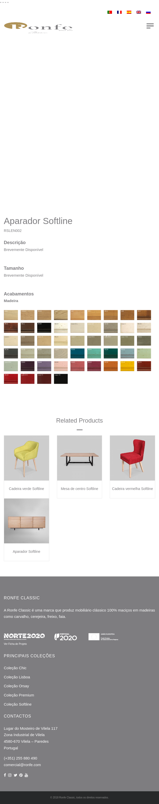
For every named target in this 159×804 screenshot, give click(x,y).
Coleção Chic (15, 668)
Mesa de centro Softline (79, 489)
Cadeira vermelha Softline (132, 489)
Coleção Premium (19, 695)
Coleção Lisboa (17, 677)
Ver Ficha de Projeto (15, 644)
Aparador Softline (26, 551)
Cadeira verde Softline (26, 489)
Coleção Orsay (16, 686)
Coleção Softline (17, 704)
